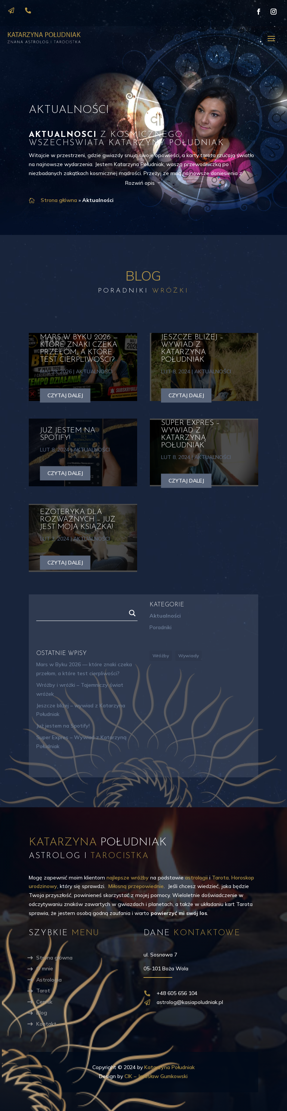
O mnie (44, 968)
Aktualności (94, 371)
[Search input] (83, 613)
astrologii (196, 877)
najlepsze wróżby (128, 877)
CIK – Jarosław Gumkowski (156, 1076)
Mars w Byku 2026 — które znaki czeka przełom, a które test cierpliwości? (79, 349)
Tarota (220, 877)
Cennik (44, 1001)
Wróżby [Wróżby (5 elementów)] (160, 655)
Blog (41, 1012)
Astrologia (49, 979)
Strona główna (59, 200)
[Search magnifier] (132, 613)
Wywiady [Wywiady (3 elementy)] (188, 655)
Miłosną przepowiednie (136, 886)
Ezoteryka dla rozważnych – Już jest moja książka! (77, 519)
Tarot (43, 990)
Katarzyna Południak (169, 1067)
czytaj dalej (65, 395)
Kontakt (46, 1023)
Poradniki (160, 627)
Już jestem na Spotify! (67, 434)
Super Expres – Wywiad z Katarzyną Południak (190, 434)
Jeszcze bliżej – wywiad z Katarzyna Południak (192, 349)
